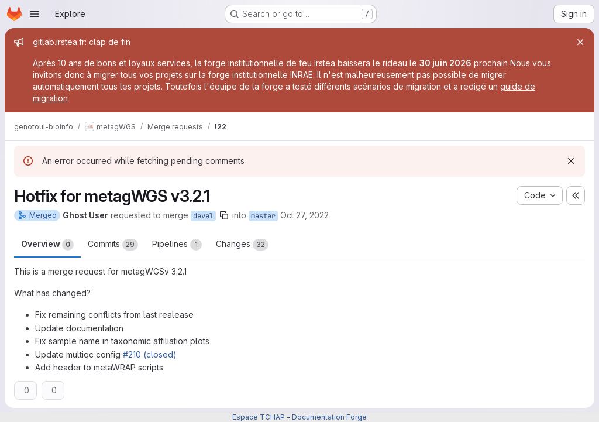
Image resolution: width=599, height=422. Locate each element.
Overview (47, 245)
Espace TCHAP (258, 417)
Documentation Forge (329, 417)
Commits (113, 245)
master (263, 216)
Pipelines (177, 245)
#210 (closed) (150, 354)
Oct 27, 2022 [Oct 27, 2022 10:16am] (304, 215)
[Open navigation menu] (34, 14)
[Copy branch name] (224, 215)
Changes (242, 245)
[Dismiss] (571, 161)
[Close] (580, 42)
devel (203, 216)
